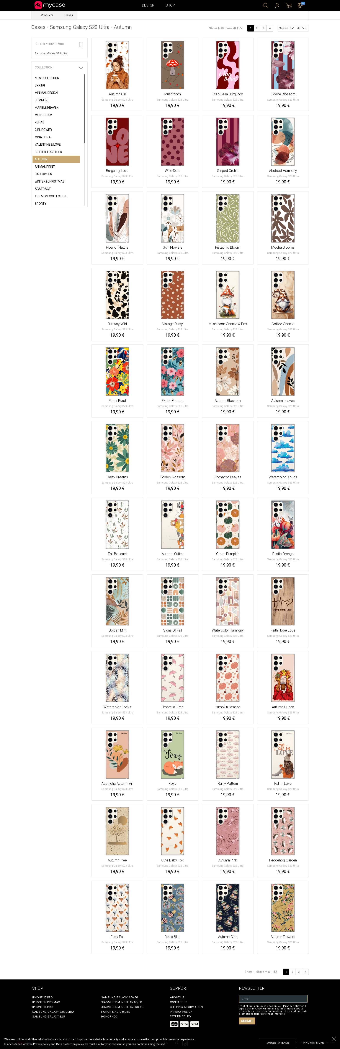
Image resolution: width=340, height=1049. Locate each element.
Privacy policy (181, 1011)
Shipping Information (186, 1007)
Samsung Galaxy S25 (48, 1016)
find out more (313, 1042)
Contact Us (179, 1002)
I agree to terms (277, 1042)
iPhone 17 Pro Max (46, 1002)
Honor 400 (109, 1016)
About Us (177, 997)
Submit (247, 1021)
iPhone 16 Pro (42, 1007)
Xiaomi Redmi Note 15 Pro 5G (122, 1007)
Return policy (180, 1016)
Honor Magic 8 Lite (115, 1011)
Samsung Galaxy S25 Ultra (53, 1011)
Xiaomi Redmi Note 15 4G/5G (121, 1002)
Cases (69, 15)
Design (148, 5)
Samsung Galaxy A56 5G (119, 997)
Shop (170, 5)
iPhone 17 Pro (42, 997)
